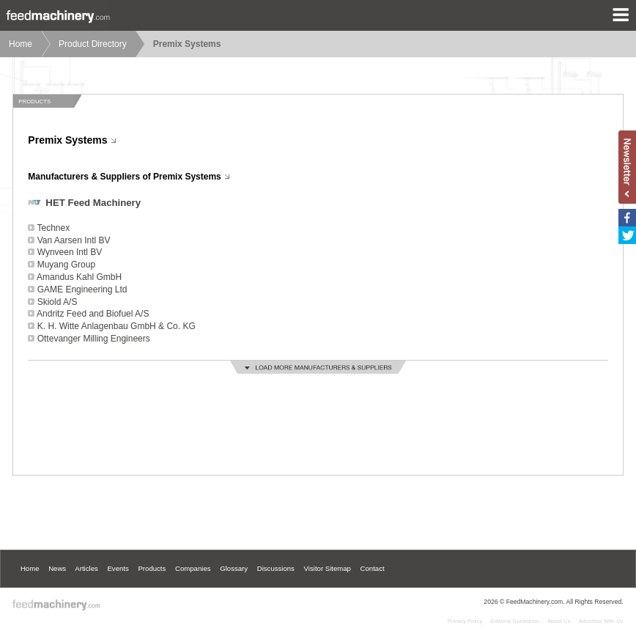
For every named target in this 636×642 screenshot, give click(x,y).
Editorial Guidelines (515, 621)
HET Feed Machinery (93, 202)
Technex (53, 228)
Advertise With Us (601, 621)
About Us (559, 621)
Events (117, 568)
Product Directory (93, 44)
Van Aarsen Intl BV (74, 240)
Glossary (234, 568)
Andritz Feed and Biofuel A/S (93, 314)
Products (152, 568)
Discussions (276, 568)
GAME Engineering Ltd (82, 289)
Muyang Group (66, 264)
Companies (193, 568)
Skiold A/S (57, 302)
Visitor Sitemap (327, 568)
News (57, 568)
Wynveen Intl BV (70, 252)
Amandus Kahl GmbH (79, 277)
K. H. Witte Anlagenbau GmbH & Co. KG (116, 326)
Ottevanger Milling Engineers (93, 338)
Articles (86, 568)
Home (20, 44)
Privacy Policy (465, 621)
